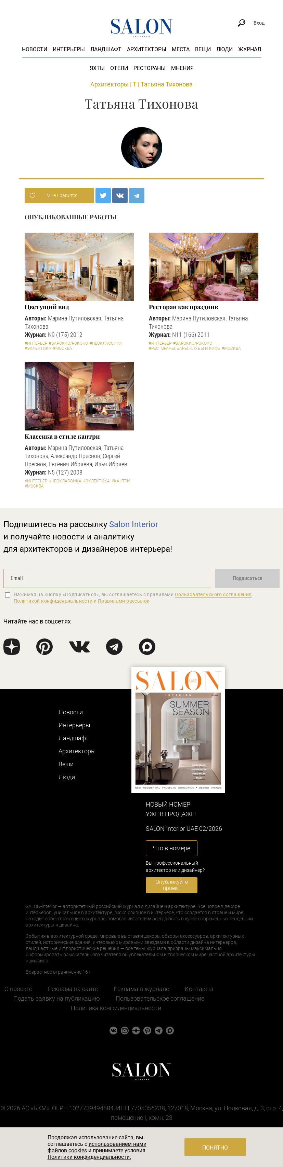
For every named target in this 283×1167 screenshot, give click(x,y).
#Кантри (121, 481)
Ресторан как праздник (183, 307)
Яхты (97, 68)
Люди (224, 49)
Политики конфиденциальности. (89, 1157)
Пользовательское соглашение (160, 998)
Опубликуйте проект (171, 885)
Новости (34, 49)
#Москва (62, 348)
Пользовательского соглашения (213, 594)
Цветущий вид (47, 307)
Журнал (249, 49)
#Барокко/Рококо (68, 343)
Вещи (203, 49)
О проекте (18, 988)
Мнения (182, 68)
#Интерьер (36, 343)
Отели (119, 68)
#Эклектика (38, 348)
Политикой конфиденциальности (53, 601)
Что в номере (171, 848)
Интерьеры (69, 49)
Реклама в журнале (141, 988)
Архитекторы (146, 49)
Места (181, 49)
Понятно (215, 1147)
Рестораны (149, 68)
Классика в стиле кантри (62, 436)
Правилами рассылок (124, 601)
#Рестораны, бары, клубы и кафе (184, 348)
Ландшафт (105, 49)
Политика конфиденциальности (116, 1008)
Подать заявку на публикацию (56, 998)
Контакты (199, 988)
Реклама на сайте (73, 988)
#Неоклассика (106, 343)
